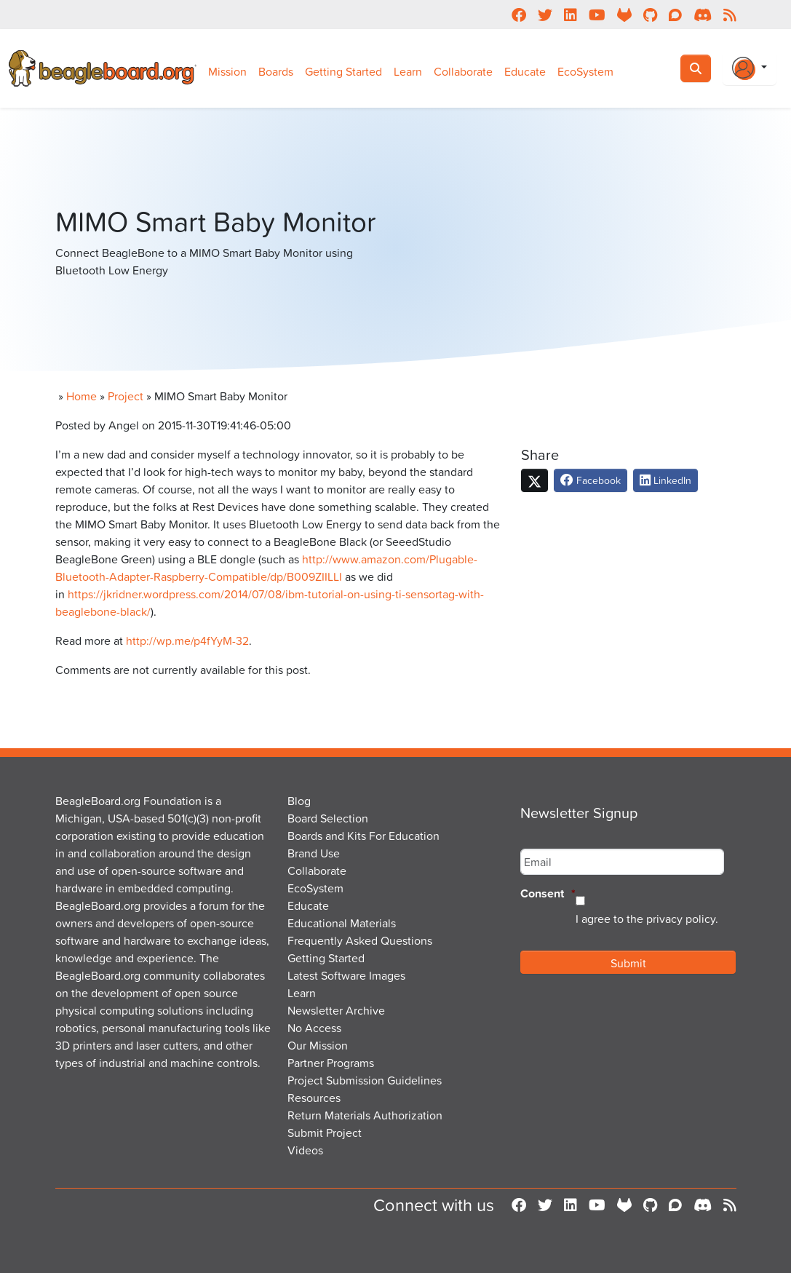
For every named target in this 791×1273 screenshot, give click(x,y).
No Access (314, 1028)
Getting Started (343, 71)
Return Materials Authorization (364, 1115)
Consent (548, 894)
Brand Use (313, 853)
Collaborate (463, 71)
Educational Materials (341, 923)
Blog (299, 801)
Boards (275, 71)
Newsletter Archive (336, 1010)
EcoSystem (585, 71)
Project (125, 396)
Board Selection (327, 818)
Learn (408, 71)
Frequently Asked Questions (359, 940)
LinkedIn (665, 480)
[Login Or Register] (749, 68)
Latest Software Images (346, 975)
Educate (525, 71)
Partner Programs (330, 1063)
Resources (314, 1098)
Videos (305, 1150)
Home (81, 396)
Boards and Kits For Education (363, 836)
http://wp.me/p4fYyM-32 (187, 640)
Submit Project (324, 1133)
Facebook (590, 480)
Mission (227, 71)
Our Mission (317, 1045)
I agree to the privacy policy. (647, 919)
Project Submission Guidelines (364, 1080)
